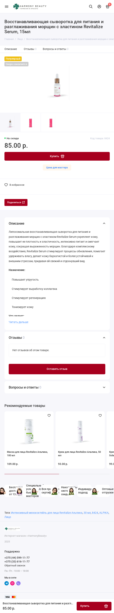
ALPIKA (104, 512)
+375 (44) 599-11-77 (17, 557)
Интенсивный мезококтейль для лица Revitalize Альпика (46, 512)
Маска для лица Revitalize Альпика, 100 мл (27, 453)
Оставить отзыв (57, 369)
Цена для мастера (57, 167)
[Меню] (6, 6)
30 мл (87, 512)
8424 (95, 512)
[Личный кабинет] (99, 6)
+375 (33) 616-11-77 (17, 561)
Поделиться (16, 202)
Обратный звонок (14, 565)
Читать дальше (18, 322)
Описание (10, 49)
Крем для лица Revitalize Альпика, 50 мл (79, 453)
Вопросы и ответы (56, 49)
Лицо (7, 517)
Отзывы (30, 49)
